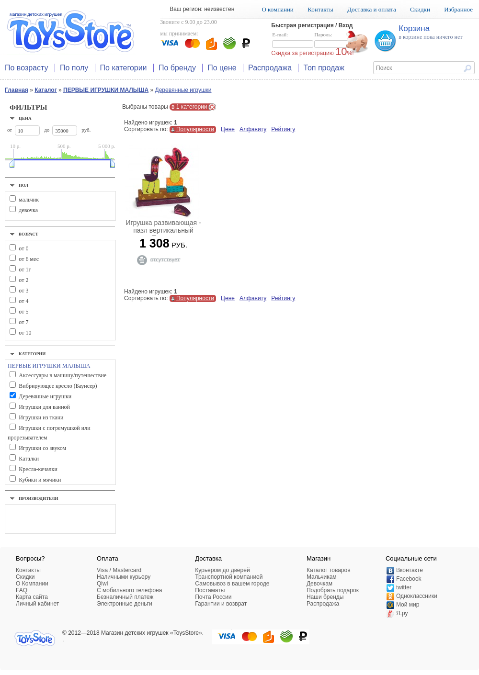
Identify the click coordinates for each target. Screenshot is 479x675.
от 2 (23, 280)
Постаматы (210, 590)
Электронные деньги (124, 603)
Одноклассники (416, 596)
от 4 (23, 301)
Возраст (28, 234)
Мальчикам (322, 577)
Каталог (45, 90)
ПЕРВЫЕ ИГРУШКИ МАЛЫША (105, 90)
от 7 (23, 322)
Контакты (320, 9)
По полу (74, 68)
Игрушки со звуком (42, 448)
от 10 (25, 332)
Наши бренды (325, 597)
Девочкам (319, 583)
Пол (23, 185)
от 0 (23, 248)
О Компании (32, 583)
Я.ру (402, 613)
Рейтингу (283, 129)
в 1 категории (189, 106)
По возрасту (26, 68)
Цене (228, 129)
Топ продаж (323, 68)
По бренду (177, 68)
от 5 (23, 311)
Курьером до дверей (222, 570)
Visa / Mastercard (119, 570)
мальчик (29, 199)
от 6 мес (29, 259)
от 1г (25, 269)
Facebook (409, 578)
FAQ (21, 590)
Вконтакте (409, 570)
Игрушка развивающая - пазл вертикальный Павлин (163, 230)
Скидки (420, 9)
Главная (16, 90)
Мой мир (407, 604)
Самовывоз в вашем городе (232, 583)
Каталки (29, 458)
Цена (25, 118)
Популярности (195, 129)
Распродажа (270, 68)
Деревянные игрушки (183, 90)
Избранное (458, 9)
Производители (38, 498)
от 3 (23, 290)
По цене (221, 68)
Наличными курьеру (123, 577)
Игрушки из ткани (41, 417)
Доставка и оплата (371, 9)
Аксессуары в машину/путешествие (62, 375)
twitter (403, 587)
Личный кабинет (37, 603)
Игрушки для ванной (44, 407)
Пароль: (334, 40)
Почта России (213, 597)
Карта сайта (32, 597)
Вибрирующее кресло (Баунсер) (58, 385)
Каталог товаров (329, 570)
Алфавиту (253, 129)
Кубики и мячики (40, 479)
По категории (123, 68)
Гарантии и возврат (221, 603)
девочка (28, 210)
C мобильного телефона (129, 590)
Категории (32, 353)
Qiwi (102, 583)
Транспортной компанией (228, 577)
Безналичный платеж (125, 597)
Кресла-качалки (38, 469)
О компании (277, 9)
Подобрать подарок (333, 590)
